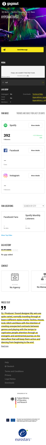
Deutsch (10, 366)
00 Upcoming (6, 250)
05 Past (15, 250)
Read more (4, 346)
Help (7, 362)
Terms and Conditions (14, 371)
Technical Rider (37, 94)
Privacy (8, 375)
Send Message (22, 50)
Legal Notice (10, 379)
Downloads (9, 383)
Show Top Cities (6, 235)
